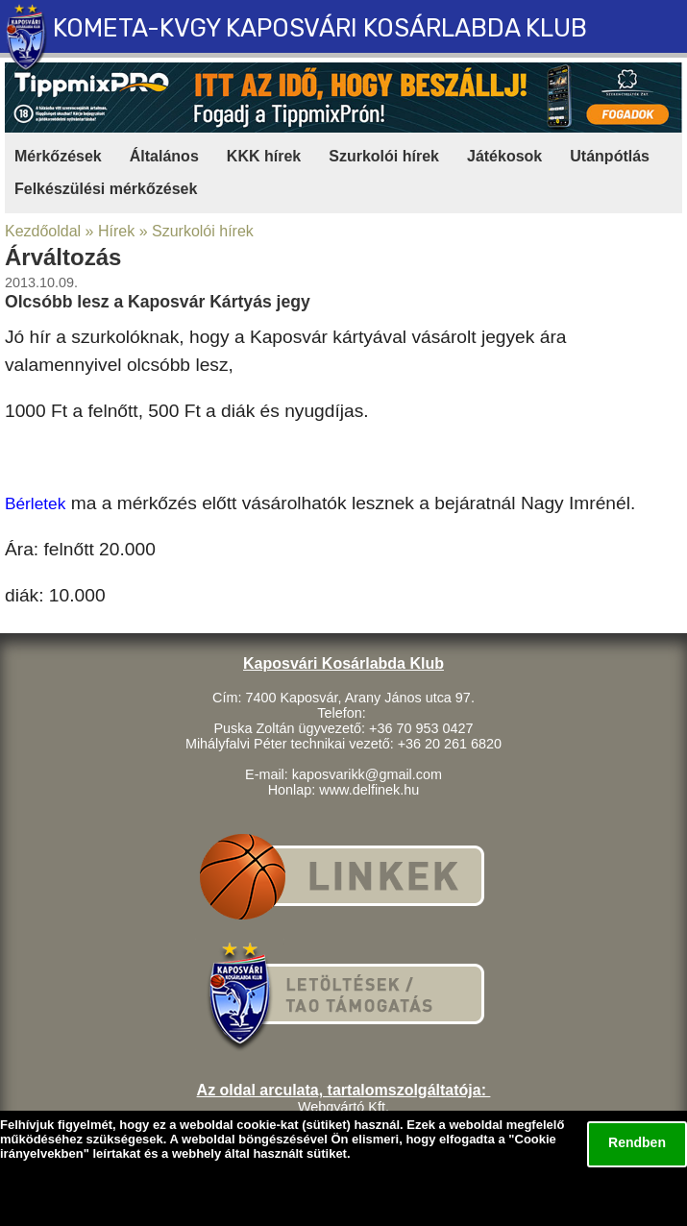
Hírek (116, 231)
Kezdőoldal (43, 231)
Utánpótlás (610, 156)
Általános (164, 156)
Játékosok (504, 156)
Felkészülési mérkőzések (105, 189)
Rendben (637, 1142)
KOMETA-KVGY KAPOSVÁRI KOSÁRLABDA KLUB (320, 27)
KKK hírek (264, 156)
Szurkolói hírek (384, 156)
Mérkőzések (58, 156)
